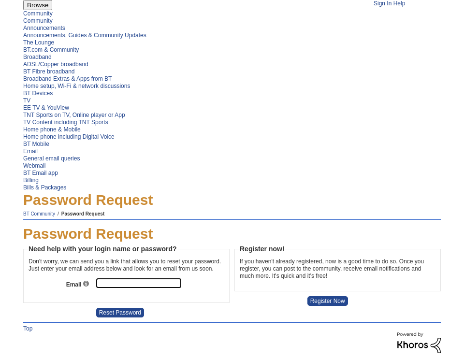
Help (399, 3)
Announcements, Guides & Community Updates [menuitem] (84, 35)
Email (74, 284)
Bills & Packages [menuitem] (44, 187)
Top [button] (27, 328)
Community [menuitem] (38, 13)
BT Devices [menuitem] (38, 93)
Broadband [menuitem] (37, 57)
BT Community (39, 213)
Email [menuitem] (30, 151)
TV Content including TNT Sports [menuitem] (65, 122)
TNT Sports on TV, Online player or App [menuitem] (74, 115)
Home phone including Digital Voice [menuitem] (69, 136)
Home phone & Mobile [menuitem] (52, 129)
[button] (86, 284)
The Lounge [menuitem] (38, 42)
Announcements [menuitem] (44, 28)
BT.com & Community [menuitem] (51, 49)
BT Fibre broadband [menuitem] (49, 71)
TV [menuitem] (26, 100)
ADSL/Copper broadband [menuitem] (55, 64)
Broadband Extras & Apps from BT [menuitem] (67, 78)
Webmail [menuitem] (34, 165)
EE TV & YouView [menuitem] (46, 107)
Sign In (383, 3)
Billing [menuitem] (31, 180)
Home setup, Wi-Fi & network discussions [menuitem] (76, 86)
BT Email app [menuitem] (40, 173)
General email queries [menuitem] (51, 158)
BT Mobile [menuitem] (36, 144)
